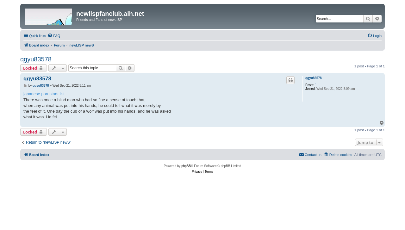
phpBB (186, 166)
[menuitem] (53, 36)
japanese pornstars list (44, 93)
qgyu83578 (36, 59)
